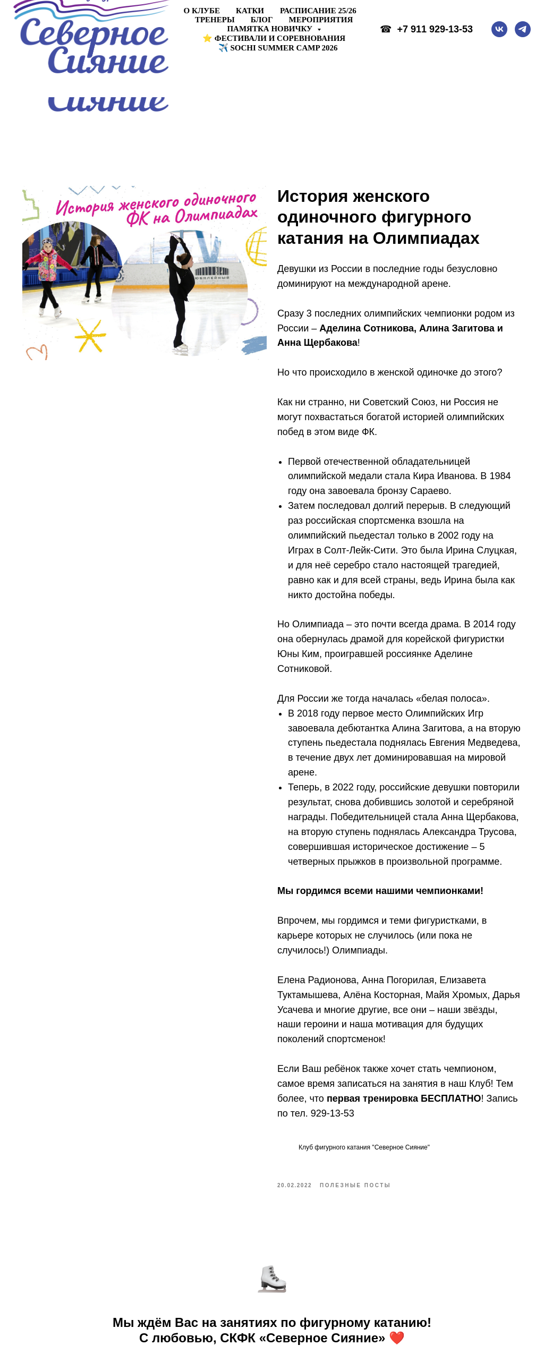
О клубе (202, 10)
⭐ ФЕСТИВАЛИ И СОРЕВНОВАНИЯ (273, 38)
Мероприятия (321, 19)
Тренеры (215, 19)
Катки (250, 10)
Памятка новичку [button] (270, 28)
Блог (262, 19)
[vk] (499, 29)
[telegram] (523, 29)
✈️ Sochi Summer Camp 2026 (278, 48)
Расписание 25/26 (318, 10)
